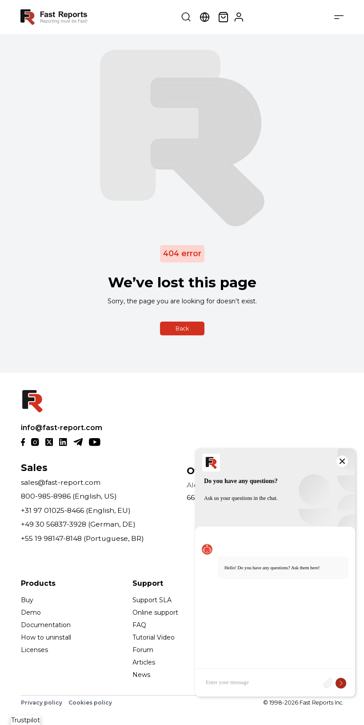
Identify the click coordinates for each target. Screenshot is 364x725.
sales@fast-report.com (60, 482)
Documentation (46, 625)
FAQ (139, 625)
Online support (155, 612)
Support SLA (152, 600)
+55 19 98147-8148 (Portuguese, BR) (82, 538)
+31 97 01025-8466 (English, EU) (76, 510)
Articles (143, 662)
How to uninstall (46, 637)
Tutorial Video (153, 637)
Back (182, 328)
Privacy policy (41, 702)
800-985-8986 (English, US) (69, 496)
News (141, 675)
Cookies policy (90, 702)
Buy (27, 600)
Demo (31, 612)
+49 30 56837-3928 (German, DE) (78, 524)
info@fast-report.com (61, 427)
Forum (142, 650)
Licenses (34, 650)
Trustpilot (25, 720)
